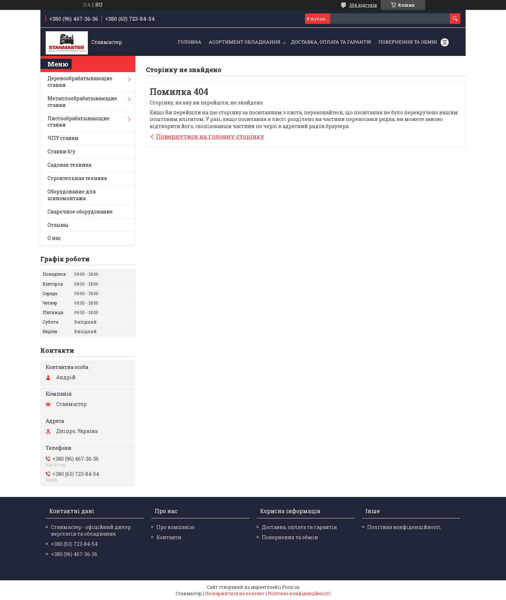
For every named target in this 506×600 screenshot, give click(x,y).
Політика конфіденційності (404, 527)
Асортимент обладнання (244, 42)
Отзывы (58, 225)
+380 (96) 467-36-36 (74, 554)
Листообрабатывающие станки (78, 121)
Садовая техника (69, 164)
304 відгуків (363, 5)
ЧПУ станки (62, 138)
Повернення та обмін (407, 42)
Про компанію (175, 527)
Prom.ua (290, 587)
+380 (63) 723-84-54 (74, 544)
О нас (54, 238)
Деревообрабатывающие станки (79, 81)
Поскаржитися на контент (235, 593)
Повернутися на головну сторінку (210, 136)
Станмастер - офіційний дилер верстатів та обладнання (91, 530)
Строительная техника (77, 178)
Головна (189, 42)
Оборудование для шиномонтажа (71, 195)
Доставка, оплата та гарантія (331, 42)
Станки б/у (61, 151)
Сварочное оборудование (80, 211)
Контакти (168, 537)
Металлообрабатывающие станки (82, 101)
